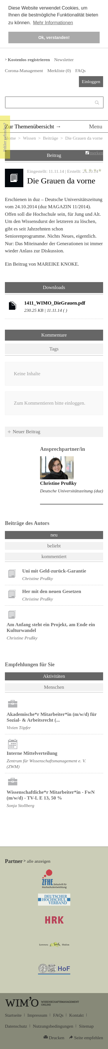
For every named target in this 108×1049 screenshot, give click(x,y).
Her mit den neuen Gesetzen (51, 591)
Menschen (54, 687)
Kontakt (76, 1015)
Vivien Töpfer (19, 727)
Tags (54, 349)
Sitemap (86, 1026)
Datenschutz (16, 1026)
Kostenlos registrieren (29, 59)
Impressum (37, 1015)
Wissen (29, 138)
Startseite (13, 1015)
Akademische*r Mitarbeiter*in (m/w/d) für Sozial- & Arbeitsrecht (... (51, 717)
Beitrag (54, 155)
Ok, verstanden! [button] (54, 37)
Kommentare (54, 335)
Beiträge (50, 138)
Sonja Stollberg (20, 805)
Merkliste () (59, 70)
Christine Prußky (58, 483)
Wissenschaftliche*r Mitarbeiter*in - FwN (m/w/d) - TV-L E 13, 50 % (51, 795)
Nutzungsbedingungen (53, 1026)
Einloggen (91, 81)
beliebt (53, 546)
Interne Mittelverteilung (32, 753)
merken (96, 152)
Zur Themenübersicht (29, 126)
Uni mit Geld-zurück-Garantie (54, 571)
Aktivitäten (69, 676)
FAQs (80, 70)
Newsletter (63, 59)
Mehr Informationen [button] (53, 22)
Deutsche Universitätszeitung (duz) (71, 490)
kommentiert (54, 556)
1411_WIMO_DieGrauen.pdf (54, 303)
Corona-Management (24, 70)
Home (10, 138)
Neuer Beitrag (26, 431)
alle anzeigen (38, 861)
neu (54, 535)
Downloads (54, 287)
